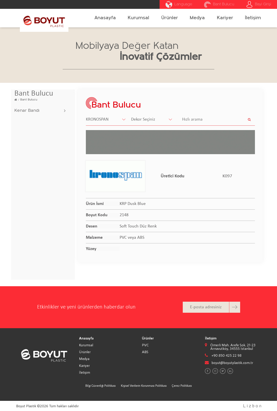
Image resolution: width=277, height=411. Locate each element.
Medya (197, 18)
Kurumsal (138, 18)
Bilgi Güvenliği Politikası (100, 385)
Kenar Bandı (26, 110)
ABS (145, 352)
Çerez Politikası (182, 385)
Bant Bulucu (28, 99)
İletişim (253, 18)
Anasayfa (105, 18)
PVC (145, 345)
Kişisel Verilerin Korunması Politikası (144, 385)
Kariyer (225, 18)
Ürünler (169, 18)
